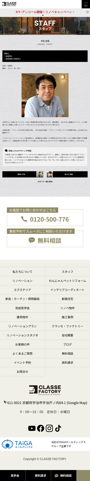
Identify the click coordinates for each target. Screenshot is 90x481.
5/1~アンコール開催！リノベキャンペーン (44, 12)
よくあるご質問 (22, 353)
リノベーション (22, 281)
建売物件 (22, 317)
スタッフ (67, 271)
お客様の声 (22, 344)
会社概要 (67, 335)
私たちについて (22, 271)
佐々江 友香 (60, 174)
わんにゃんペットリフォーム (67, 281)
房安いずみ (30, 174)
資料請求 (67, 362)
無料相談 (49, 240)
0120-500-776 (49, 219)
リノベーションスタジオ (22, 335)
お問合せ (22, 371)
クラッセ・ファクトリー (67, 326)
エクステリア (22, 290)
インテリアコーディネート (67, 290)
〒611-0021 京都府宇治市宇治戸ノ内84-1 (45, 402)
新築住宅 (67, 299)
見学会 (15, 475)
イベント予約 (22, 362)
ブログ (67, 344)
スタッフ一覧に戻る (45, 181)
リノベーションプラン (22, 326)
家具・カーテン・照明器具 (22, 299)
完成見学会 (22, 308)
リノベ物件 (67, 308)
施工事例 (67, 317)
